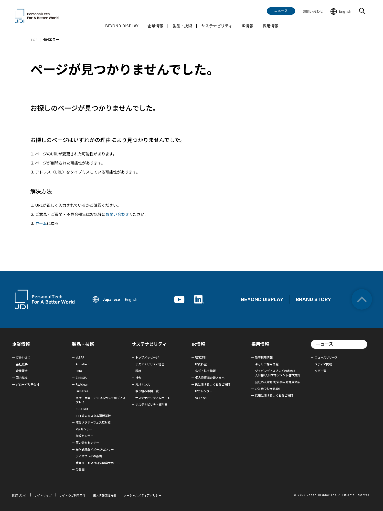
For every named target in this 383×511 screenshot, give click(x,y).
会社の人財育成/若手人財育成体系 (277, 382)
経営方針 (201, 357)
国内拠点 (22, 377)
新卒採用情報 (264, 357)
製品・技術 (83, 344)
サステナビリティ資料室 (151, 404)
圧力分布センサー (87, 442)
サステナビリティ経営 (149, 364)
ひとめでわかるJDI (267, 388)
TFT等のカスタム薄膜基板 (93, 415)
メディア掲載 (323, 364)
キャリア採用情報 (266, 364)
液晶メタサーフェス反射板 (93, 422)
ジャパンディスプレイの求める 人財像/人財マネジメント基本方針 (277, 373)
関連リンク (19, 495)
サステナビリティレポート (152, 398)
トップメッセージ (147, 357)
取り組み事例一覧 (147, 391)
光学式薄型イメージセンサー (95, 449)
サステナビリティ (149, 344)
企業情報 (21, 344)
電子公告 (201, 398)
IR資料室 (201, 364)
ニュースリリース (326, 357)
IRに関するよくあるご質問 (212, 384)
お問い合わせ (117, 214)
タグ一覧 (320, 371)
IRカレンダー (204, 391)
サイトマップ (43, 495)
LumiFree (82, 391)
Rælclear (82, 384)
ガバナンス (142, 384)
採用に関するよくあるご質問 (274, 395)
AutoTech (82, 364)
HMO (79, 371)
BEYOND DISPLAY (262, 299)
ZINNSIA (81, 377)
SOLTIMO (82, 409)
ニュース (324, 343)
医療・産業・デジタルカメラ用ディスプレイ (100, 400)
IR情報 (198, 344)
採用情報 (260, 344)
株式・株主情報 (205, 371)
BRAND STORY (313, 299)
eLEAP (80, 357)
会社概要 (22, 364)
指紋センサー (84, 436)
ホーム (41, 223)
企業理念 (22, 371)
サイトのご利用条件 (72, 495)
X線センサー (84, 429)
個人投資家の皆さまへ (209, 377)
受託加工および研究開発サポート (98, 463)
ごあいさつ (23, 357)
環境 (138, 371)
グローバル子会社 (27, 384)
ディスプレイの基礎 (89, 456)
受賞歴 (80, 469)
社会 (138, 377)
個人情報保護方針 (104, 495)
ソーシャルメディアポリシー (142, 495)
